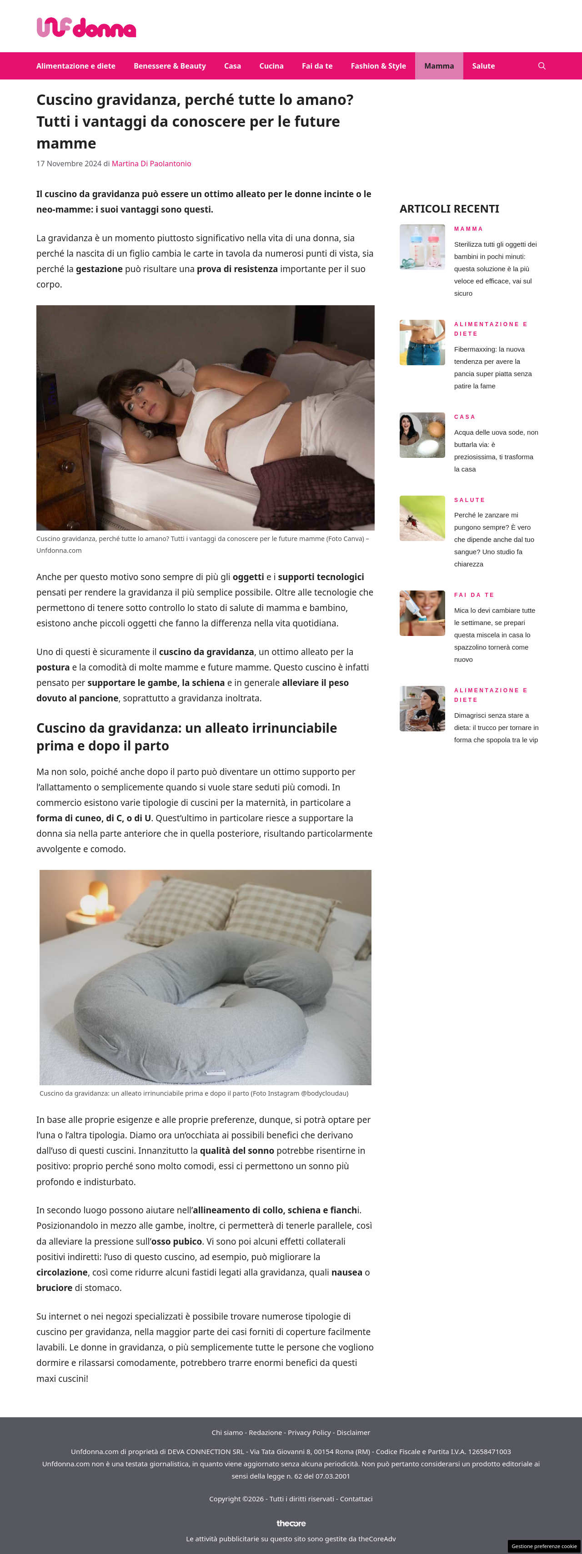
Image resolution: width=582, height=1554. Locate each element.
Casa (232, 66)
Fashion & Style (378, 66)
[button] (542, 65)
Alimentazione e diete (75, 66)
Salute (483, 66)
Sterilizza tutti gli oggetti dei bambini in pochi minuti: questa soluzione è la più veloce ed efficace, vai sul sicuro (495, 268)
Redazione (265, 1432)
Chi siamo (227, 1432)
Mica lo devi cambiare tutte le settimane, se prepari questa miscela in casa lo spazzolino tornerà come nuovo (494, 634)
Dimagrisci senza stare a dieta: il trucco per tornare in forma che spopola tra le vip (496, 727)
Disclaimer (353, 1432)
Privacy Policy (309, 1432)
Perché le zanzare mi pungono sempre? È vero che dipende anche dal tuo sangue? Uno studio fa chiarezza (494, 539)
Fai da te (317, 66)
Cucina (271, 66)
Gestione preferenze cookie (544, 1546)
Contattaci (356, 1498)
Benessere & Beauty (170, 66)
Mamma (439, 66)
